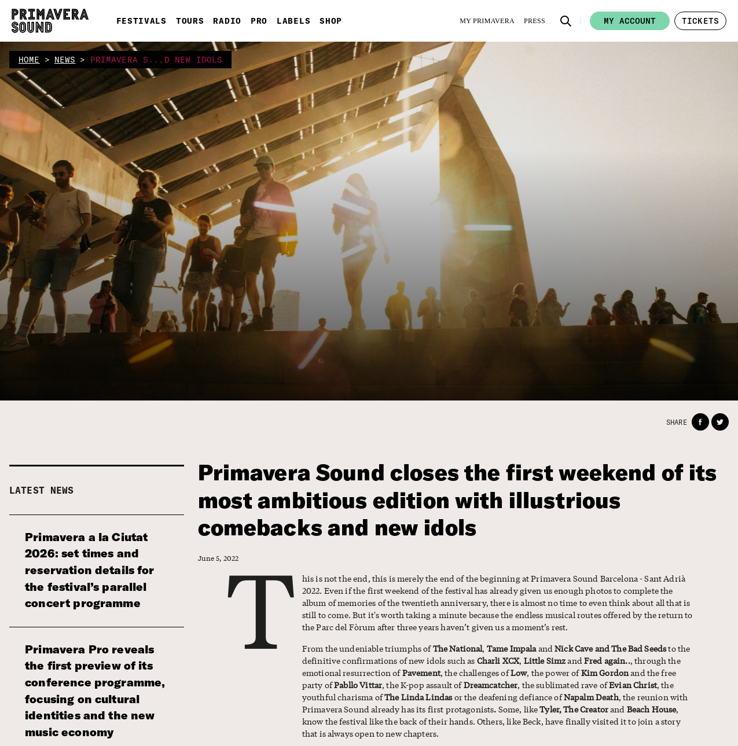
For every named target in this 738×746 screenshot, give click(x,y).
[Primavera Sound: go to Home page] (50, 21)
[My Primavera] (487, 20)
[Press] (534, 20)
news (65, 59)
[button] (566, 21)
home (29, 59)
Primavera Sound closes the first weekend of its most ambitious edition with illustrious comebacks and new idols (457, 500)
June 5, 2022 (218, 558)
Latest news (41, 490)
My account (630, 21)
